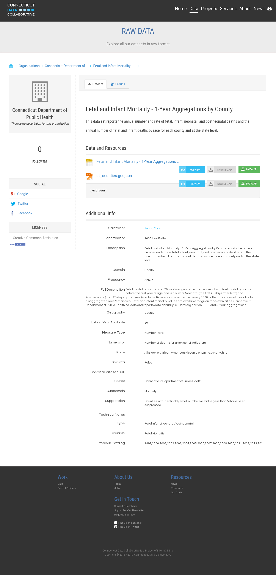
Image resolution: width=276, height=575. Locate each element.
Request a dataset (124, 514)
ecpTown (98, 190)
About (245, 8)
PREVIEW (195, 169)
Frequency (116, 279)
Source (119, 380)
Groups (118, 84)
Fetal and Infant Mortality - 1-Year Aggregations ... (138, 161)
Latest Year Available (108, 322)
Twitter (19, 204)
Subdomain (116, 391)
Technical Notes (112, 414)
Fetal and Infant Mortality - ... (114, 66)
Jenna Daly (152, 228)
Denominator (114, 238)
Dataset (95, 84)
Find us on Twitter (126, 526)
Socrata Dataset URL (108, 372)
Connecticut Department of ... (66, 66)
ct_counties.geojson (114, 175)
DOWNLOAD (224, 169)
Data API (249, 169)
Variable (118, 433)
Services (228, 8)
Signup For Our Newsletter (129, 510)
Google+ (20, 194)
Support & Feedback (125, 506)
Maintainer (116, 228)
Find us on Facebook (128, 522)
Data (194, 8)
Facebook (21, 213)
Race (120, 352)
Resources (177, 488)
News (259, 8)
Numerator (116, 342)
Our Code (176, 492)
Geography (116, 312)
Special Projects (67, 488)
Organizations (29, 66)
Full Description (113, 289)
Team (117, 483)
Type (121, 423)
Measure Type (113, 332)
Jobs (117, 488)
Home (181, 8)
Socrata (118, 362)
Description (116, 248)
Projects (209, 8)
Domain (119, 269)
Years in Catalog (112, 443)
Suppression (115, 401)
